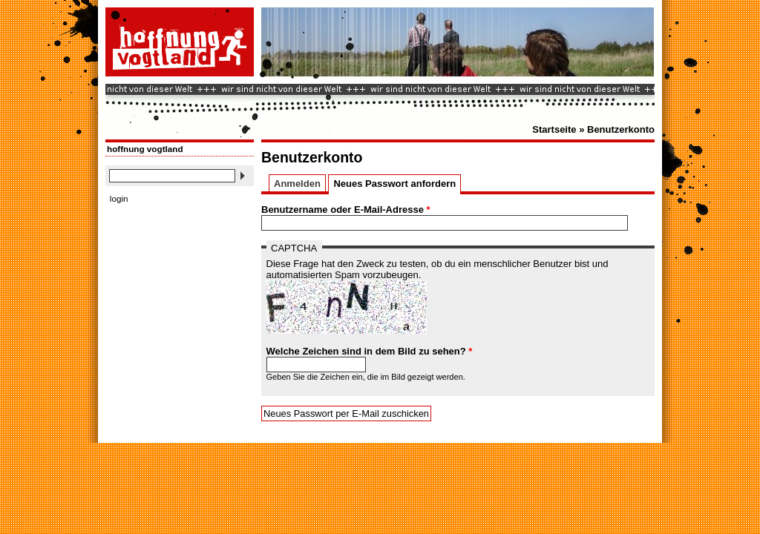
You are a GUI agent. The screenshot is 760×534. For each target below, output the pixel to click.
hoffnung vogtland (145, 149)
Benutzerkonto (621, 129)
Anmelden (297, 183)
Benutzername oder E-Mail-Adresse (345, 209)
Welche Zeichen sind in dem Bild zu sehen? (369, 351)
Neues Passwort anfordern (396, 183)
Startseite (554, 129)
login (119, 198)
